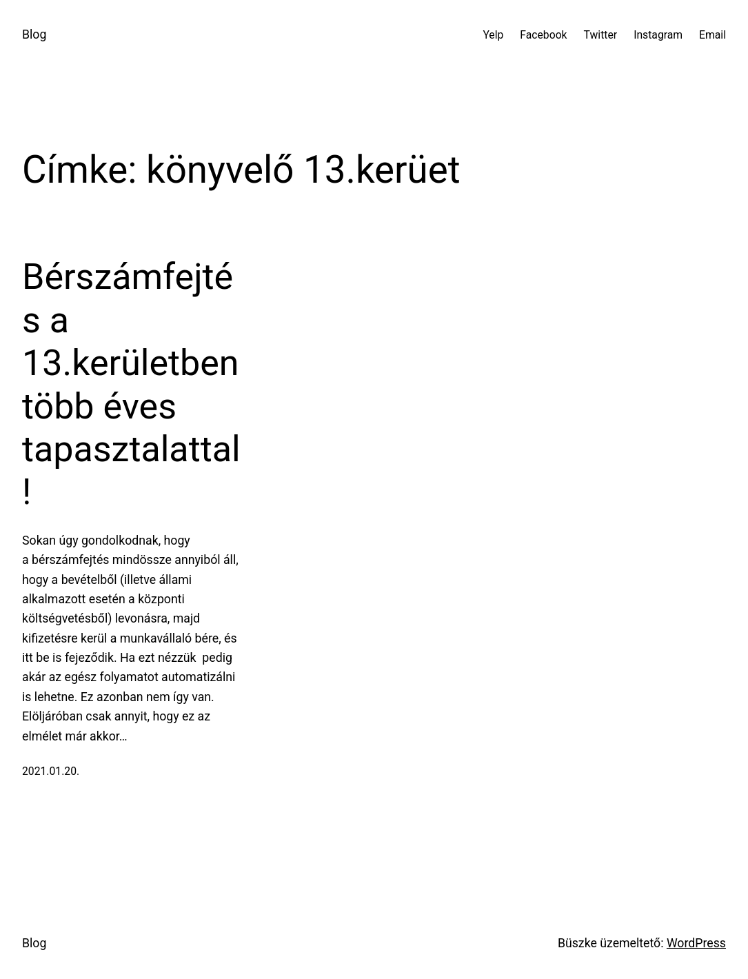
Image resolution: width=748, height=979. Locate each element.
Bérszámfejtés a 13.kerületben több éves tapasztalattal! (131, 384)
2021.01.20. (50, 771)
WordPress (696, 943)
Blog (34, 34)
